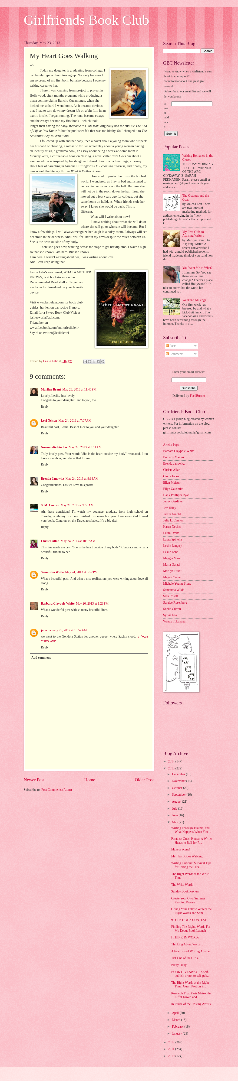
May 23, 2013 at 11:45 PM (79, 389)
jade (44, 630)
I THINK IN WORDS (185, 937)
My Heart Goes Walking (186, 856)
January (177, 1033)
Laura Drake (171, 533)
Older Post (144, 779)
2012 (171, 1042)
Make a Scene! (180, 849)
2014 (171, 761)
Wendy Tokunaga (174, 621)
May (175, 822)
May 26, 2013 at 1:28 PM (92, 603)
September (179, 794)
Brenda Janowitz (52, 478)
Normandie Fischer (54, 447)
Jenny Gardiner (173, 501)
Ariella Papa (171, 444)
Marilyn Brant (51, 389)
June (175, 815)
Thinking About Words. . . (188, 944)
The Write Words (182, 884)
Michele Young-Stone (177, 583)
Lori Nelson (49, 420)
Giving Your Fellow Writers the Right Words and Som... (191, 911)
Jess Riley (169, 508)
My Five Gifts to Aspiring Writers (193, 234)
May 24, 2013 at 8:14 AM (82, 478)
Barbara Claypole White (58, 603)
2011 (171, 1049)
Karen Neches (172, 526)
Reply (45, 406)
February (178, 1026)
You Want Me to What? (197, 268)
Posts (171, 346)
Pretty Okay (178, 965)
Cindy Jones (171, 476)
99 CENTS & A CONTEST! (189, 920)
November (179, 781)
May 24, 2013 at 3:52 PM (81, 572)
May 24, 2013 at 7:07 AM (74, 420)
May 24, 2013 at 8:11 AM (85, 447)
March (176, 1020)
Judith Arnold (172, 514)
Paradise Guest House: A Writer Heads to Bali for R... (191, 840)
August (177, 801)
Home (89, 779)
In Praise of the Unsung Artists (191, 1004)
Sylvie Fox (170, 615)
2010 (171, 1056)
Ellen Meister (172, 482)
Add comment (41, 657)
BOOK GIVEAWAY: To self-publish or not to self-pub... (190, 974)
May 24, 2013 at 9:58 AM (77, 505)
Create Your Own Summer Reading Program (188, 900)
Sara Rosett (170, 596)
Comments (174, 354)
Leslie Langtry (172, 545)
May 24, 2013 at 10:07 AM (78, 541)
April (176, 1013)
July (175, 808)
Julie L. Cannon (173, 520)
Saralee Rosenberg (175, 602)
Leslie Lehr (170, 552)
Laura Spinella (172, 539)
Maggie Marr (171, 558)
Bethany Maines (173, 457)
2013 (171, 768)
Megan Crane (172, 577)
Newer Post (34, 779)
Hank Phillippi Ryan (176, 495)
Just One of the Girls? (185, 958)
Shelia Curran (172, 609)
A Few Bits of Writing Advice (190, 951)
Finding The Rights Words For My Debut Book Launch (190, 928)
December (179, 774)
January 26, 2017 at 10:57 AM (67, 630)
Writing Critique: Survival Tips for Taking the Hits (191, 865)
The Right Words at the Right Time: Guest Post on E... (190, 984)
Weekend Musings (194, 300)
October (177, 788)
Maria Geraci (171, 564)
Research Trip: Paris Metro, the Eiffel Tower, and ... (191, 995)
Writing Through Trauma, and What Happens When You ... (191, 830)
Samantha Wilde (52, 572)
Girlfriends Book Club (86, 20)
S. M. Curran (50, 505)
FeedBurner (197, 395)
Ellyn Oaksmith (173, 489)
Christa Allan (50, 541)
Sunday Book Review (185, 891)
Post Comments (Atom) (56, 789)
